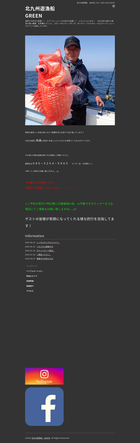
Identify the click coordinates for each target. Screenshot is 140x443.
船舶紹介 (30, 286)
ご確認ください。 (44, 254)
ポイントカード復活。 (46, 250)
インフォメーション (35, 271)
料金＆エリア (32, 276)
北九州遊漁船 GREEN (41, 438)
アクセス (30, 291)
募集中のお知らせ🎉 (45, 258)
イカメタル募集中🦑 (45, 246)
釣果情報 (30, 281)
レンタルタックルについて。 (48, 242)
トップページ (32, 266)
